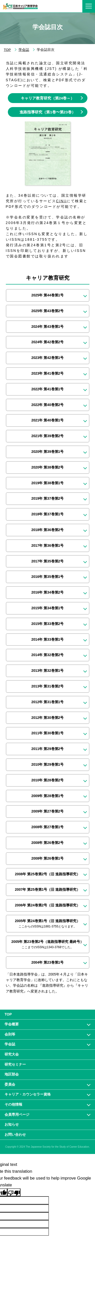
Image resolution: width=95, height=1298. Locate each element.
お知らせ (12, 1124)
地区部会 (12, 1074)
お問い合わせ (15, 1134)
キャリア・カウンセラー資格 (28, 1094)
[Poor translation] (14, 1192)
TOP (7, 50)
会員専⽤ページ (17, 1114)
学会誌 (23, 50)
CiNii (61, 201)
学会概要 (12, 1024)
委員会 (10, 1084)
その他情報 (13, 1104)
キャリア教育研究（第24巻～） (47, 98)
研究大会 (12, 1054)
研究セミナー (15, 1064)
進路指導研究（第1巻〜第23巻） (47, 112)
